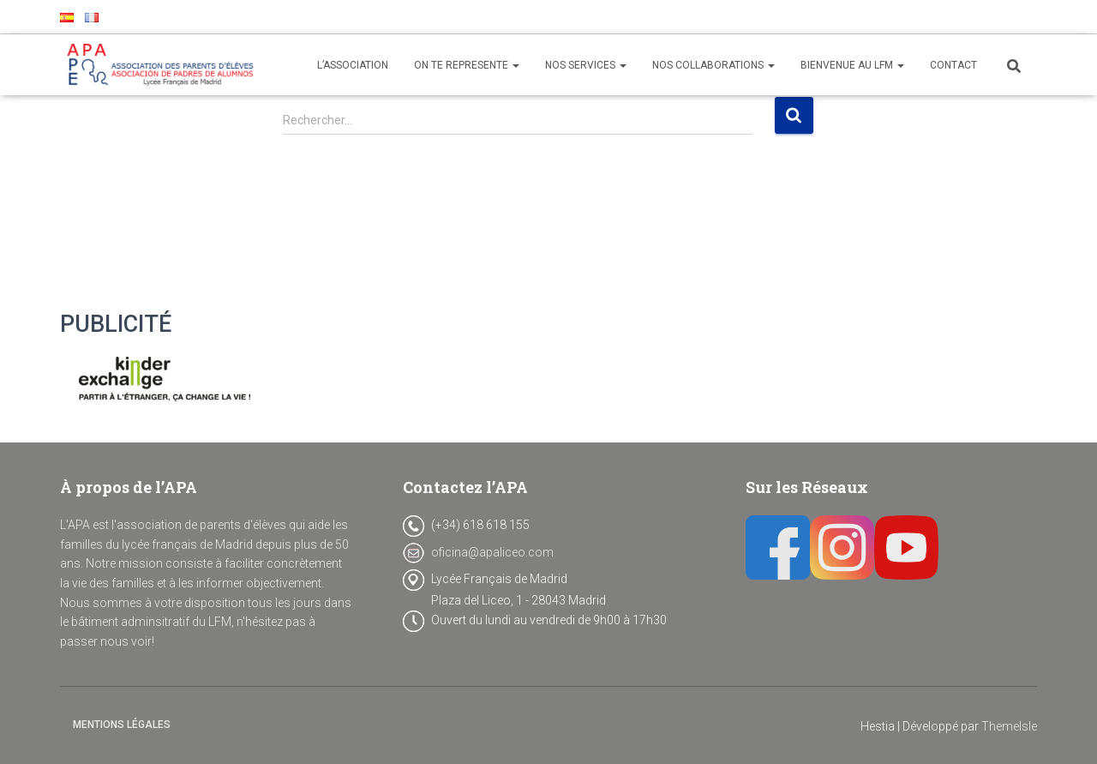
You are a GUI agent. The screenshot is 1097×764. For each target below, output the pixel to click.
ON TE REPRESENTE (466, 65)
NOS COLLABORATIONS (713, 65)
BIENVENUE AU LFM (852, 65)
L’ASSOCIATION (352, 65)
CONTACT (953, 65)
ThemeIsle (1009, 726)
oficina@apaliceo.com (492, 552)
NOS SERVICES (585, 65)
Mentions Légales (122, 725)
